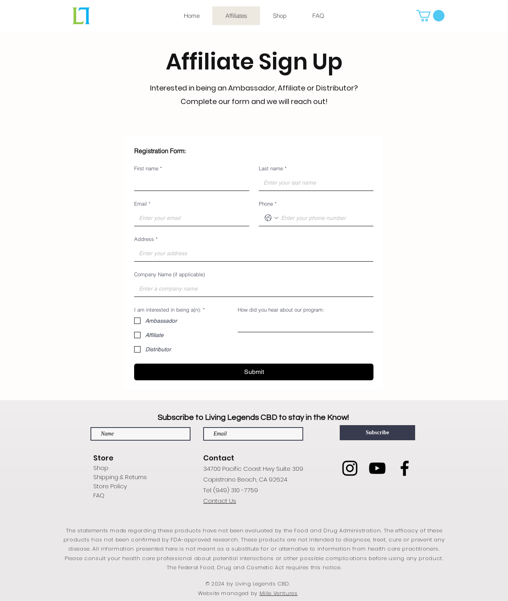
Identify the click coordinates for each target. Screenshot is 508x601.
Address (146, 239)
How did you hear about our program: (281, 309)
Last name (273, 168)
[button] (430, 15)
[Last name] (314, 183)
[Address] (251, 253)
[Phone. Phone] (324, 218)
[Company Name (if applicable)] (251, 289)
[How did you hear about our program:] (303, 324)
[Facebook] (404, 468)
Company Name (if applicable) (169, 274)
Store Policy (110, 486)
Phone (268, 203)
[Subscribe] (377, 432)
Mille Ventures (279, 593)
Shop (100, 468)
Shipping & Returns (120, 477)
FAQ (98, 495)
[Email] (189, 218)
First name (148, 168)
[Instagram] (350, 468)
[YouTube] (377, 468)
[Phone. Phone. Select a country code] (271, 218)
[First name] (189, 183)
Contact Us (219, 501)
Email (142, 203)
